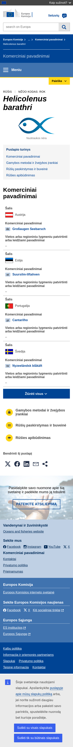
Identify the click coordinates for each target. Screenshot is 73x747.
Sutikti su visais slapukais (34, 727)
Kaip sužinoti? (60, 2)
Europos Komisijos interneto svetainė (28, 592)
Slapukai (9, 661)
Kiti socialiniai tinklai (46, 610)
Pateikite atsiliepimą (36, 504)
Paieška (64, 27)
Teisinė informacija (16, 667)
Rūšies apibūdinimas (20, 175)
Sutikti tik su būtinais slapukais (38, 738)
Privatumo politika (15, 565)
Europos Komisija (13, 39)
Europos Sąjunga (15, 634)
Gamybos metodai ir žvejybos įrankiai (32, 162)
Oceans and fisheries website (23, 531)
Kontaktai (9, 559)
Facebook (12, 610)
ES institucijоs (13, 627)
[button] (8, 464)
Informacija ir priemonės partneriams (28, 654)
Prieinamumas (13, 571)
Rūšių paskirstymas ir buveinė (27, 169)
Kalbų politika (12, 648)
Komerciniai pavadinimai (49, 39)
